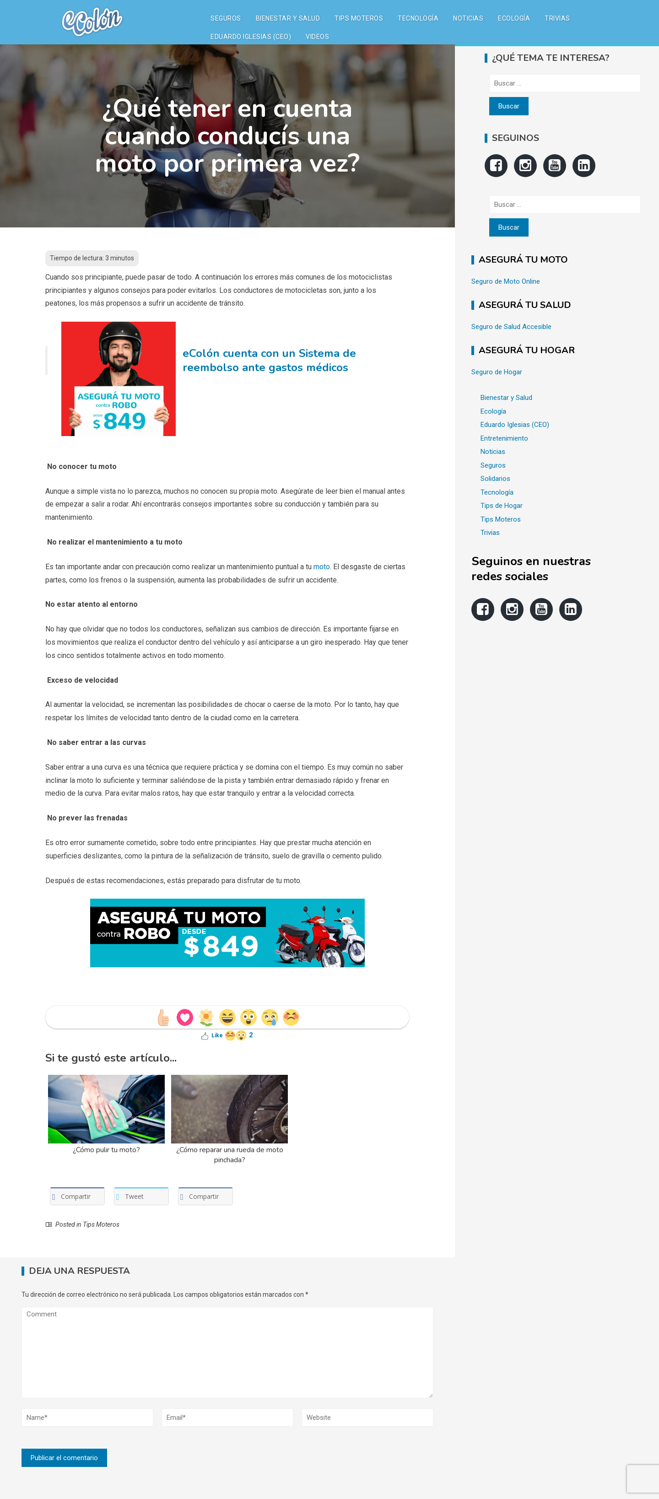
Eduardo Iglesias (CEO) (251, 36)
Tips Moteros (359, 18)
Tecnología (418, 18)
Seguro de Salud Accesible (511, 327)
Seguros (226, 18)
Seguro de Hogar (496, 372)
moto (321, 566)
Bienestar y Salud (288, 18)
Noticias (468, 18)
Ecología (514, 18)
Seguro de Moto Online (505, 281)
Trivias (557, 18)
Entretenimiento (504, 438)
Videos (317, 36)
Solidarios (495, 479)
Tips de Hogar (502, 505)
